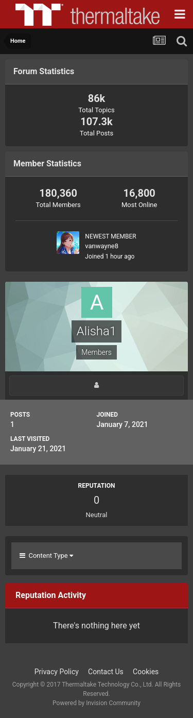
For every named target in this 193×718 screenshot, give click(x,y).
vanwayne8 (101, 246)
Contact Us (106, 672)
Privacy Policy (56, 672)
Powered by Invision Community (96, 703)
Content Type (46, 555)
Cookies (146, 672)
